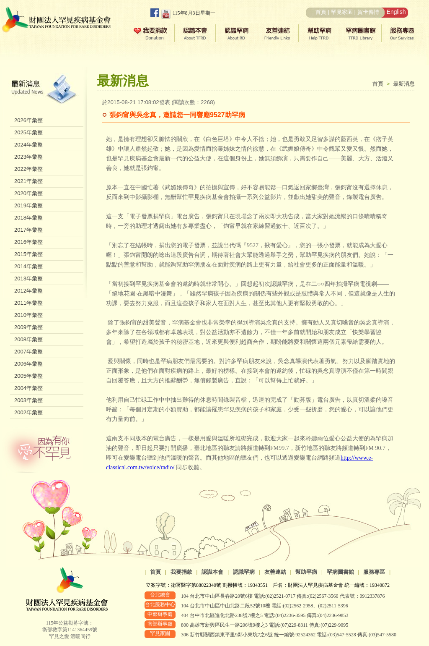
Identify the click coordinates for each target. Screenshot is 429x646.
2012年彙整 (28, 291)
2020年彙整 (28, 193)
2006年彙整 (28, 364)
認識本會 (212, 572)
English (396, 11)
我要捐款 (181, 572)
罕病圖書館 (340, 572)
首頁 (320, 12)
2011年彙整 (28, 303)
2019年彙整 (28, 205)
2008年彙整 (28, 339)
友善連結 (275, 572)
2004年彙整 (28, 388)
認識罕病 (244, 572)
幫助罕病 (306, 572)
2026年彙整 (28, 120)
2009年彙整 (28, 327)
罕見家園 (342, 12)
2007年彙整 (28, 351)
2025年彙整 (28, 132)
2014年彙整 (28, 266)
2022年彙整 (28, 169)
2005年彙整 (28, 376)
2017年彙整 (28, 230)
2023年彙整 (28, 157)
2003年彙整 (28, 400)
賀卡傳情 (368, 12)
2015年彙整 (28, 254)
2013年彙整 (28, 278)
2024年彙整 (28, 144)
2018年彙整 (28, 217)
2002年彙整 (28, 412)
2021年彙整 (28, 181)
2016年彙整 (28, 242)
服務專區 (374, 572)
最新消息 (404, 84)
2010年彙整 (28, 315)
